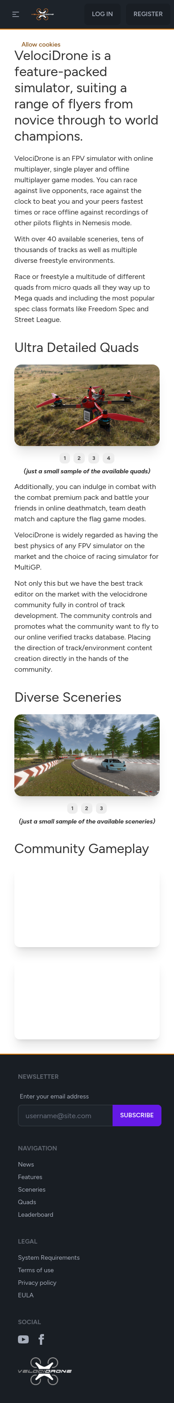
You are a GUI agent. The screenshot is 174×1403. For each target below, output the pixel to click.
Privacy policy (37, 1283)
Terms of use (36, 1270)
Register (148, 14)
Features (30, 1177)
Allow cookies (41, 44)
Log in (102, 14)
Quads (27, 1202)
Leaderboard (35, 1215)
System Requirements (49, 1257)
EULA (26, 1295)
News (26, 1164)
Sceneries (31, 1189)
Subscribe (137, 1115)
